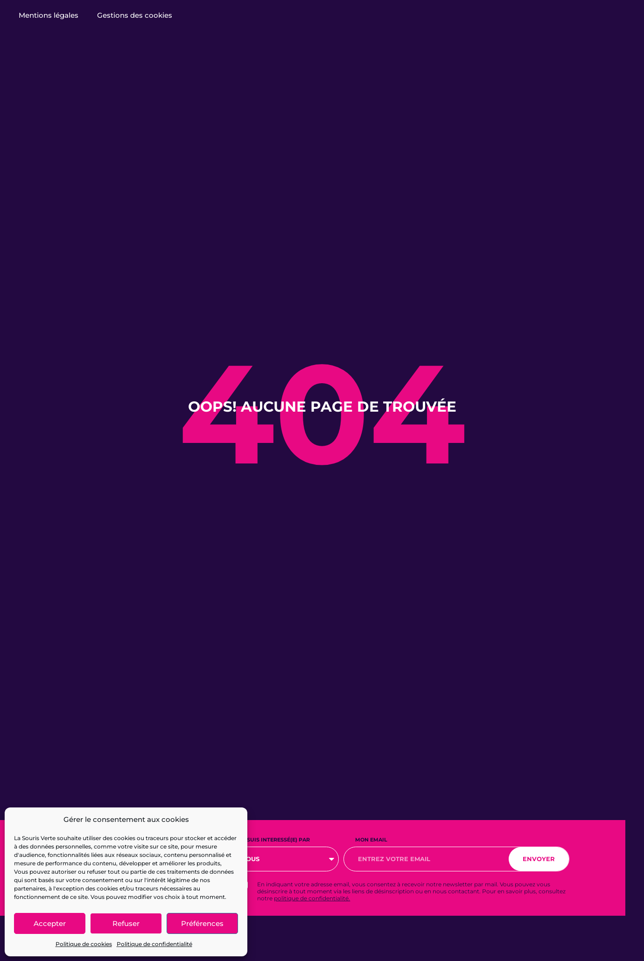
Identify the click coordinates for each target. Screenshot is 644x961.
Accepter (50, 923)
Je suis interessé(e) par (274, 839)
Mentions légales (48, 15)
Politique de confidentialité (154, 943)
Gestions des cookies (134, 15)
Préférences (202, 923)
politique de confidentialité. (312, 898)
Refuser (126, 923)
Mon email (371, 839)
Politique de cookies (84, 943)
